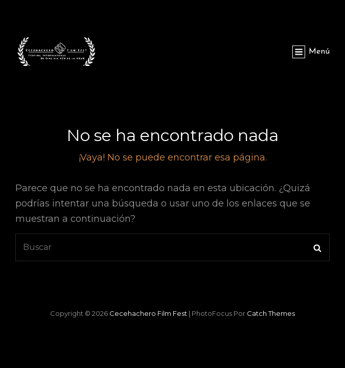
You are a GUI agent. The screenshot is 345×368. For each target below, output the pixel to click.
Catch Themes (271, 313)
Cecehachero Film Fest (148, 313)
